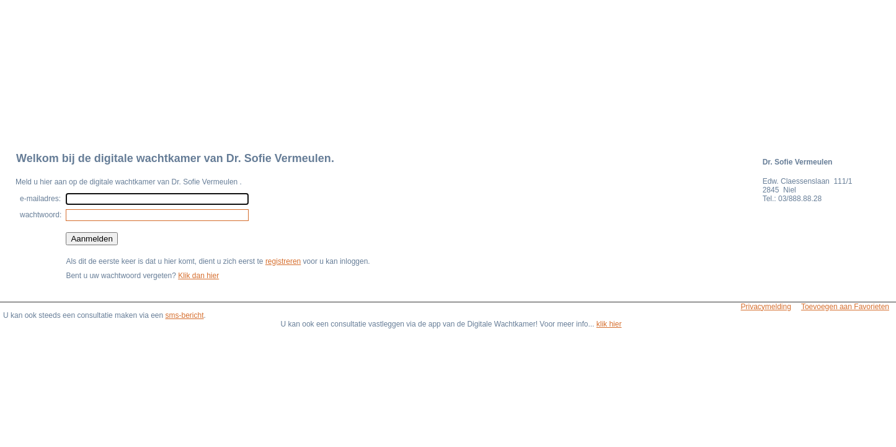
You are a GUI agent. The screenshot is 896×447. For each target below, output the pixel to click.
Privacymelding (766, 306)
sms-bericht (185, 315)
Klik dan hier (198, 275)
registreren (283, 261)
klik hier (609, 324)
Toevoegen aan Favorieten (845, 306)
